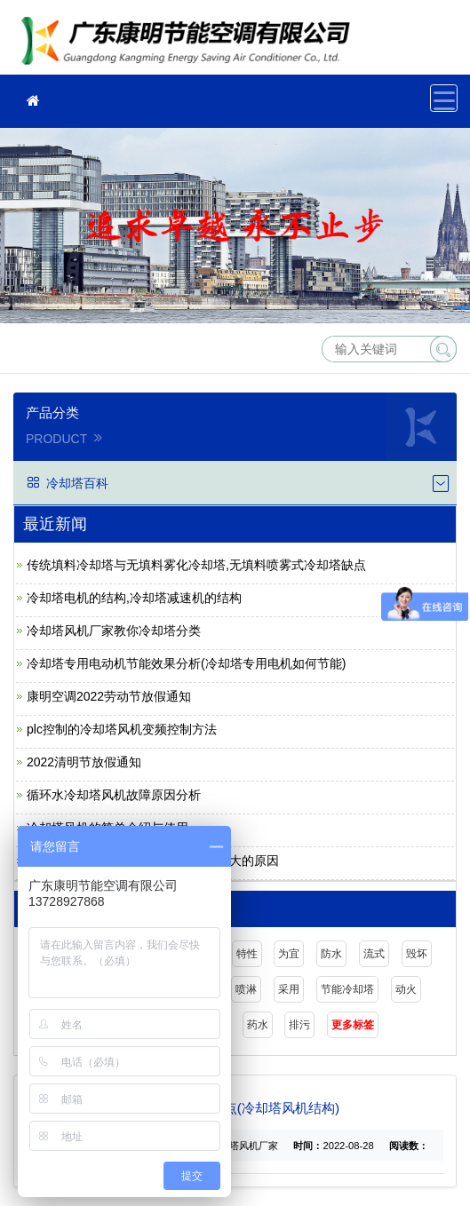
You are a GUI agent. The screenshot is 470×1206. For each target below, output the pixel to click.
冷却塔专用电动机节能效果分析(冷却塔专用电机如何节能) (186, 663)
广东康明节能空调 (191, 43)
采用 (288, 989)
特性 (247, 954)
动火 (406, 989)
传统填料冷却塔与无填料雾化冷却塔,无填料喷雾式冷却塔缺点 (196, 565)
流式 (374, 954)
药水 (257, 1025)
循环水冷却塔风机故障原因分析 (114, 795)
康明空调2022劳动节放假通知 (109, 696)
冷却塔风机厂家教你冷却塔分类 (114, 630)
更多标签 (352, 1025)
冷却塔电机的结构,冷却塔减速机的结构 (134, 598)
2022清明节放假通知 (84, 762)
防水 (331, 954)
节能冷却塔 (347, 989)
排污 (299, 1025)
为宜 (288, 954)
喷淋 (246, 989)
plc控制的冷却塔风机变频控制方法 (122, 729)
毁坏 (416, 954)
